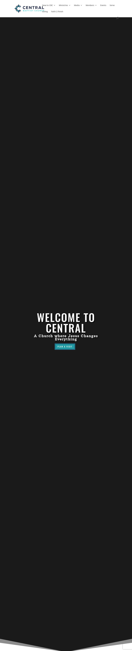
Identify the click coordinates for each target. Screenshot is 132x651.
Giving (45, 12)
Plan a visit (65, 346)
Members (90, 5)
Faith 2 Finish (57, 12)
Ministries (63, 5)
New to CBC (47, 5)
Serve (112, 5)
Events (103, 5)
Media (77, 5)
